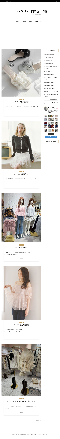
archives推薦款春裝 (21, 174)
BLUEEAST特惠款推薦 (49, 71)
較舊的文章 (38, 420)
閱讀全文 (21, 112)
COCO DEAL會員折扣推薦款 (50, 99)
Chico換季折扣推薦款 (49, 74)
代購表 (11, 1)
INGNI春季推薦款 (21, 247)
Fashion (21, 99)
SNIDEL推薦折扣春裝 (21, 325)
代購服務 (6, 1)
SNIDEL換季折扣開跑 (49, 82)
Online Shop (16, 1)
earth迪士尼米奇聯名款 (49, 88)
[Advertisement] (30, 35)
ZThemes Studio (34, 434)
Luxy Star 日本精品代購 (30, 11)
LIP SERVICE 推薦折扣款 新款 (51, 91)
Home (3, 1)
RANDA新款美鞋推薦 (21, 102)
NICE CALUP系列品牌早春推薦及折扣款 (21, 401)
